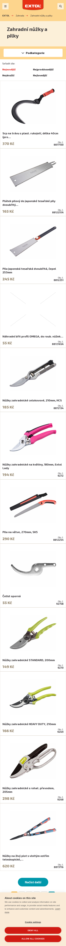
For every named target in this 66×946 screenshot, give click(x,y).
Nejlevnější (40, 75)
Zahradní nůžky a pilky (41, 15)
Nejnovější (9, 69)
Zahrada (20, 15)
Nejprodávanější (43, 69)
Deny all (33, 930)
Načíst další (33, 882)
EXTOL (5, 15)
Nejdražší (8, 75)
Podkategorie (35, 53)
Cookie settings (33, 922)
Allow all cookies (33, 939)
